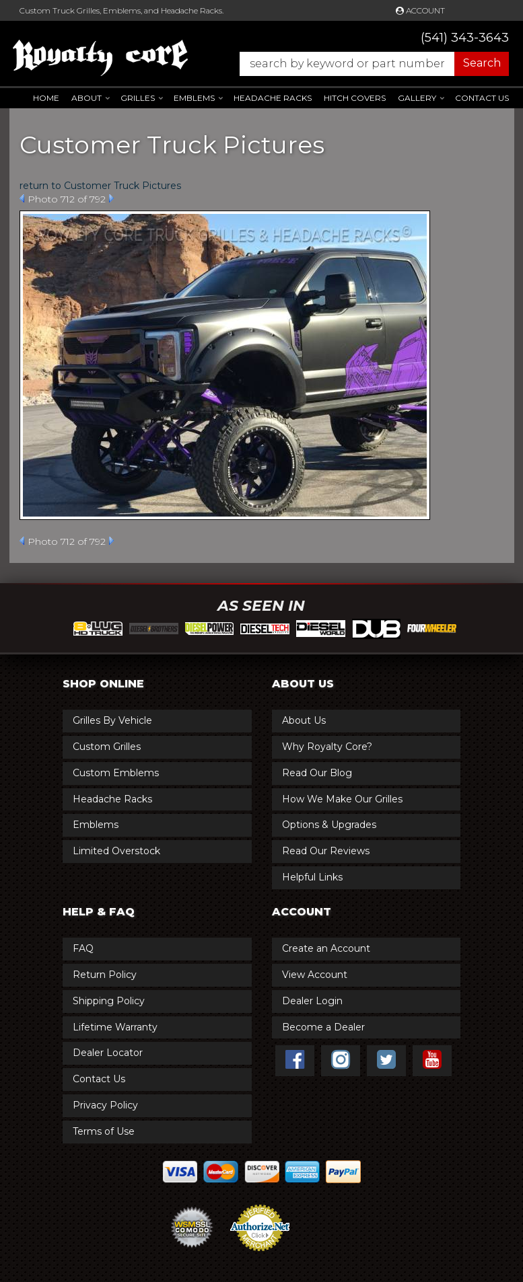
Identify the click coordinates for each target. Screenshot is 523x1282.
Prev (22, 198)
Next (111, 198)
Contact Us (482, 98)
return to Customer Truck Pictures (100, 186)
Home (46, 98)
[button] (367, 64)
